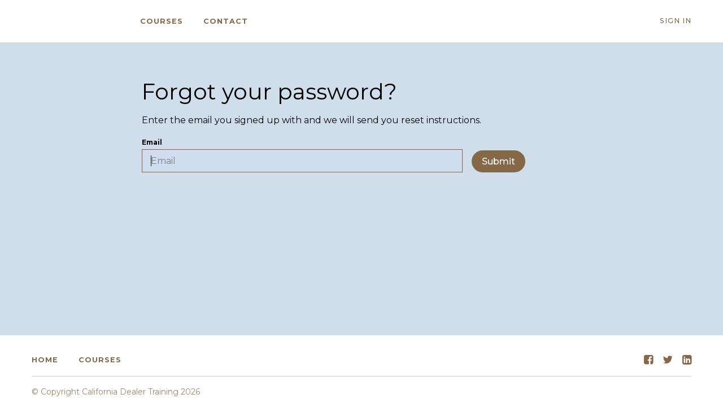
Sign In (675, 20)
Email (302, 155)
